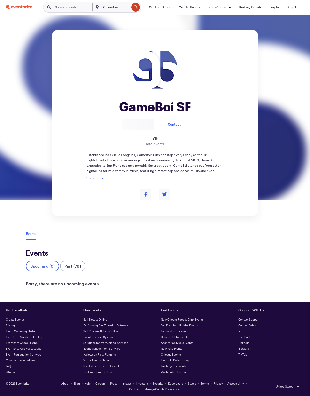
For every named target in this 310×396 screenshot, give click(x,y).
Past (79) (72, 266)
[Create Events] (189, 7)
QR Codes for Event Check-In (102, 366)
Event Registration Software (24, 354)
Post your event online (97, 372)
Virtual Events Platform (97, 360)
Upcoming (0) (42, 266)
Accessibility (235, 383)
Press (113, 383)
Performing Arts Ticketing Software (105, 325)
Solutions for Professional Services (105, 343)
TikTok (242, 354)
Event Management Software (102, 348)
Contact (174, 124)
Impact (126, 383)
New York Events (171, 348)
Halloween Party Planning (99, 354)
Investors (142, 383)
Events (31, 233)
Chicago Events (171, 354)
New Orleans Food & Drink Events (182, 319)
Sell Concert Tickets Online (100, 331)
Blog (77, 383)
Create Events (15, 319)
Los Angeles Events (173, 366)
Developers (175, 383)
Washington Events (173, 372)
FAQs (9, 366)
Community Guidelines (20, 360)
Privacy (218, 383)
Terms (205, 383)
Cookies (134, 389)
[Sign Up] (293, 7)
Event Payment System (98, 337)
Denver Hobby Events (175, 337)
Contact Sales (247, 325)
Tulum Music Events (173, 331)
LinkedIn (243, 343)
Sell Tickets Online (95, 319)
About (65, 383)
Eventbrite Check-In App (22, 343)
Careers (100, 383)
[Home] (19, 7)
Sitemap (11, 372)
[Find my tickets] (250, 7)
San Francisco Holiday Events (179, 325)
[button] (219, 7)
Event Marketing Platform (22, 331)
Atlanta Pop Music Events (177, 343)
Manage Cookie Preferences (162, 389)
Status (192, 383)
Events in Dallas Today (175, 360)
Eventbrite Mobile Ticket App (24, 337)
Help (88, 383)
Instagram (244, 348)
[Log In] (274, 7)
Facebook (244, 337)
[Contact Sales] (160, 7)
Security (158, 383)
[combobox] (116, 7)
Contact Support (248, 319)
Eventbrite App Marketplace (24, 348)
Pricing (10, 325)
